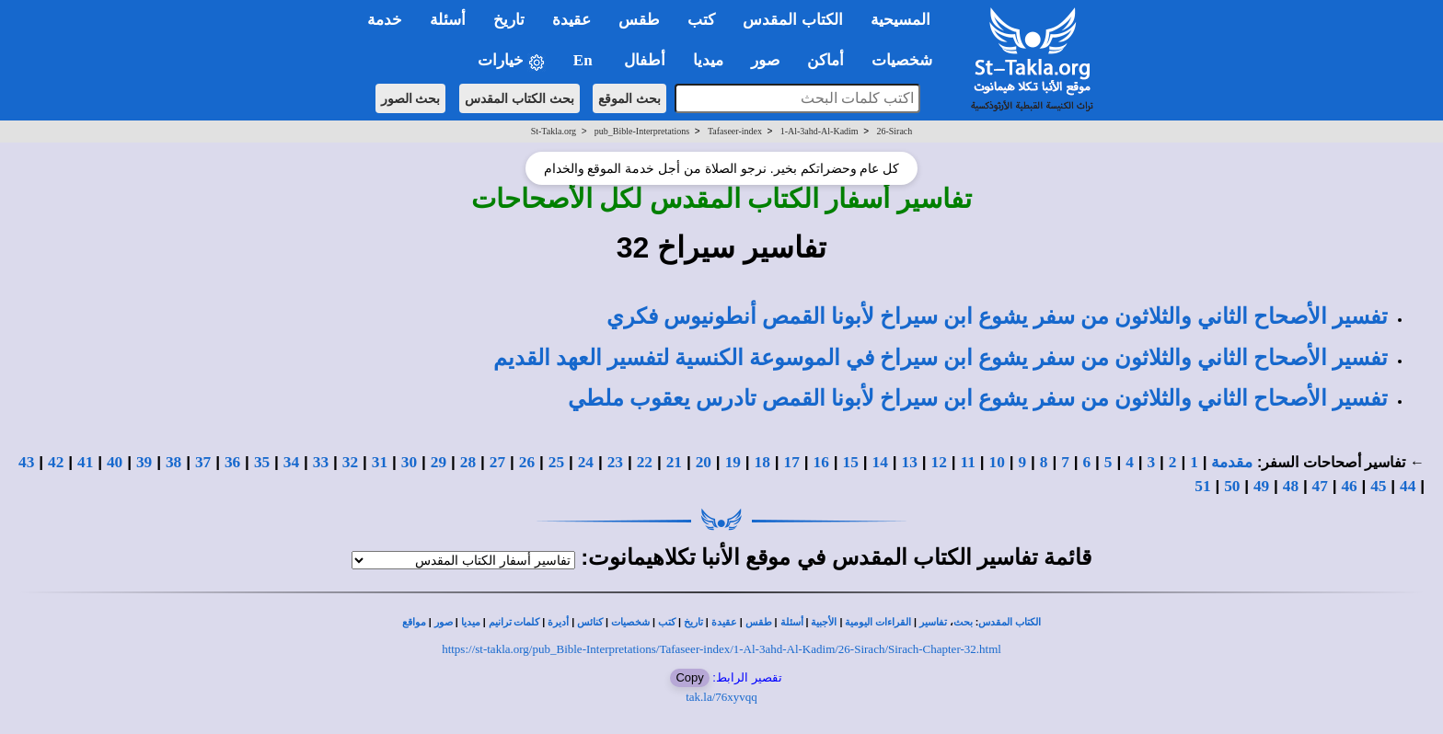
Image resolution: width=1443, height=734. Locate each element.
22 (644, 462)
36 (232, 462)
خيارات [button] (512, 61)
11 (968, 462)
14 (880, 462)
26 (527, 462)
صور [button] (765, 60)
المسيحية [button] (900, 20)
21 (674, 462)
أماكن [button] (825, 60)
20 (703, 462)
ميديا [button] (708, 60)
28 (468, 462)
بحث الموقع (629, 98)
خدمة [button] (384, 20)
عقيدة (724, 622)
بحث (963, 622)
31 (379, 462)
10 (997, 462)
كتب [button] (701, 20)
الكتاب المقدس (1009, 622)
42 (55, 462)
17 (792, 462)
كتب (666, 622)
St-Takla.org (553, 131)
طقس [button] (639, 20)
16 (821, 462)
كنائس (590, 622)
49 (1261, 486)
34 (291, 462)
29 (438, 462)
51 (1202, 486)
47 (1320, 486)
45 (1378, 486)
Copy (689, 677)
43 (26, 462)
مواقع (414, 622)
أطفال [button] (644, 60)
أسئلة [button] (448, 20)
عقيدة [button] (571, 20)
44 (1407, 486)
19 (733, 462)
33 (321, 462)
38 (173, 462)
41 (85, 462)
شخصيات (630, 622)
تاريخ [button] (509, 20)
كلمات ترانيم (514, 622)
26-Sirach (894, 131)
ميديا (470, 622)
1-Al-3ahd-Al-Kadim (819, 131)
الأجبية (824, 622)
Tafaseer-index (735, 131)
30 (409, 462)
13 (910, 462)
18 (762, 462)
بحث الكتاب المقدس (519, 98)
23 (615, 462)
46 (1348, 486)
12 (939, 462)
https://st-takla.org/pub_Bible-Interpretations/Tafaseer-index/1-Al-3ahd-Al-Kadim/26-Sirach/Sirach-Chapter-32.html (721, 649)
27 (497, 462)
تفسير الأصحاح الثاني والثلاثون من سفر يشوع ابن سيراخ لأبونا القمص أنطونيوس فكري (997, 316)
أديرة (558, 622)
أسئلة (791, 622)
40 (114, 462)
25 (556, 462)
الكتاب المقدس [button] (792, 20)
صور (443, 622)
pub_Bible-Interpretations (642, 131)
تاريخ (693, 622)
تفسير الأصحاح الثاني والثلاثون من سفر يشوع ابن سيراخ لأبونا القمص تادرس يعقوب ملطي (978, 398)
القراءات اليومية (878, 622)
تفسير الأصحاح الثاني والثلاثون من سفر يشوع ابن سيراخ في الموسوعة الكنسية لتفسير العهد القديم (940, 358)
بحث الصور (411, 98)
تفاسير (933, 622)
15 (851, 462)
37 (203, 462)
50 (1232, 486)
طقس (758, 622)
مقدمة (1232, 462)
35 (262, 462)
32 (350, 462)
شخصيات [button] (908, 60)
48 (1291, 486)
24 (586, 462)
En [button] (584, 60)
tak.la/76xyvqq (721, 697)
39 (144, 462)
